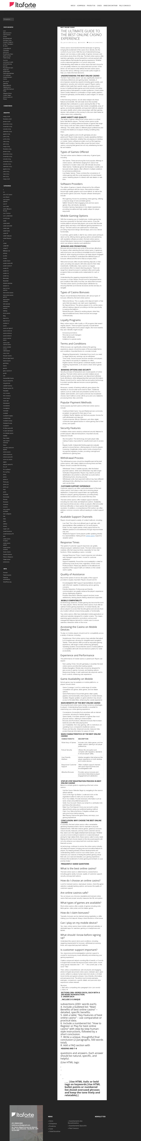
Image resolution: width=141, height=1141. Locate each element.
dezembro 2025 (7, 124)
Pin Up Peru (6, 472)
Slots (4, 519)
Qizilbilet (5, 494)
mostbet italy (7, 418)
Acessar (5, 572)
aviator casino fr (7, 266)
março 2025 (6, 146)
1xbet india (6, 228)
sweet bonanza (7, 531)
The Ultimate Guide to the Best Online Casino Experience (81, 35)
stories (5, 526)
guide (4, 373)
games (5, 368)
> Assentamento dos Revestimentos (75, 1122)
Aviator (5, 258)
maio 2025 (6, 141)
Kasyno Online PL (8, 380)
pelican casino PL (8, 464)
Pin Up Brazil (6, 469)
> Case (50, 1129)
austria (5, 256)
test (4, 536)
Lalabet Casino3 (7, 385)
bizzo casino (6, 313)
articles (5, 253)
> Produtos (52, 1126)
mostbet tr (6, 425)
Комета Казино (7, 554)
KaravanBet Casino (8, 378)
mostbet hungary (8, 415)
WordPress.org (7, 582)
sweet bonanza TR (8, 534)
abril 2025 (6, 144)
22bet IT (5, 248)
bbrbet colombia (7, 283)
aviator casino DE (7, 263)
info (4, 375)
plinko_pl (5, 487)
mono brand (6, 398)
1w (4, 192)
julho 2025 (6, 136)
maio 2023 (6, 174)
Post (4, 489)
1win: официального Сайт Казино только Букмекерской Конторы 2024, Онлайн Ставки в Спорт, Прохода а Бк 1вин (8, 38)
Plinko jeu (6, 482)
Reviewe (5, 502)
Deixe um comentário (96, 42)
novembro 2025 (7, 126)
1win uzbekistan (7, 216)
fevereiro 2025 (7, 149)
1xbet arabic (6, 223)
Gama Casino (7, 360)
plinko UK (6, 484)
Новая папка (6, 559)
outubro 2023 (7, 164)
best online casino (68, 27)
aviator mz (6, 273)
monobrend (6, 405)
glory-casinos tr (7, 370)
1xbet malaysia (7, 236)
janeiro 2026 (6, 121)
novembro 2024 (7, 156)
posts (4, 492)
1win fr (5, 204)
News (4, 445)
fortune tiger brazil (8, 358)
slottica (5, 524)
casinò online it (7, 336)
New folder (6, 438)
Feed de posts (7, 575)
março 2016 (6, 179)
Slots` (4, 521)
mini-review (6, 393)
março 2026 (6, 116)
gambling (5, 363)
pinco (4, 474)
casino (5, 326)
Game (5, 365)
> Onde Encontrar (54, 1131)
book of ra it (6, 321)
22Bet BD (6, 246)
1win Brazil (6, 197)
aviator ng (6, 276)
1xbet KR (5, 233)
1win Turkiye (6, 213)
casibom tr (6, 323)
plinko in (5, 479)
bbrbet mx (6, 286)
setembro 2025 (7, 131)
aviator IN (5, 268)
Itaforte (82, 42)
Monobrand (6, 403)
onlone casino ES (7, 457)
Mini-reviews (7, 395)
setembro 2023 (7, 166)
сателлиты (6, 562)
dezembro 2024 (7, 154)
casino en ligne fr (8, 328)
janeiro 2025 (6, 151)
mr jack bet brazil (8, 430)
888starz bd (6, 251)
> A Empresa (52, 1123)
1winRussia (6, 218)
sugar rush (6, 529)
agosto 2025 (6, 134)
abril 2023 (6, 176)
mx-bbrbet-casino (8, 433)
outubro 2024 (7, 159)
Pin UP (5, 467)
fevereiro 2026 (7, 119)
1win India (6, 206)
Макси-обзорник (8, 557)
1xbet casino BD (7, 226)
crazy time (6, 353)
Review (5, 499)
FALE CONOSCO (125, 5)
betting (5, 311)
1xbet (4, 221)
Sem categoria (7, 514)
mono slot (6, 400)
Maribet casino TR (8, 388)
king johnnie (6, 383)
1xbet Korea (6, 231)
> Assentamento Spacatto (77, 1126)
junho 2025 (6, 139)
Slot (4, 516)
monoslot (5, 410)
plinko (5, 477)
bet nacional (6, 304)
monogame (6, 408)
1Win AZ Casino (7, 194)
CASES (99, 5)
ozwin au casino (7, 459)
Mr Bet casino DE (8, 428)
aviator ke (6, 271)
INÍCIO (73, 5)
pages (5, 462)
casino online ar (7, 333)
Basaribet (5, 281)
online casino (6, 452)
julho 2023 (6, 171)
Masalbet (5, 390)
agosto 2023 (6, 169)
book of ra (6, 318)
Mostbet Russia (7, 423)
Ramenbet (6, 497)
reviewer (5, 504)
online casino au (7, 454)
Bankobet (6, 278)
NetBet (5, 435)
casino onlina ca (7, 331)
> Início (50, 1121)
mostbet (5, 413)
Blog (4, 316)
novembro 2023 (7, 161)
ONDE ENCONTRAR (110, 5)
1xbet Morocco (7, 238)
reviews (5, 507)
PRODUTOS (91, 5)
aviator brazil (6, 261)
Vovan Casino (7, 552)
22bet (4, 243)
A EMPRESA (81, 5)
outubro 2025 (7, 129)
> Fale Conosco (73, 1128)
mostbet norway (7, 420)
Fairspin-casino (7, 355)
